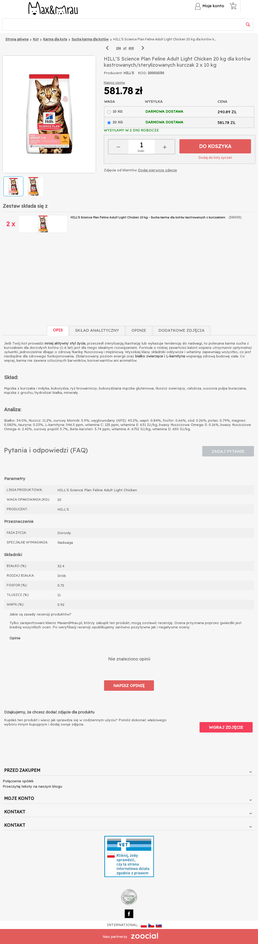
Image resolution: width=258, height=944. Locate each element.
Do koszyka (215, 146)
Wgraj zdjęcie (226, 727)
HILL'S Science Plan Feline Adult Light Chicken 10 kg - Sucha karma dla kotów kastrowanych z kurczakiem (148, 217)
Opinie (138, 330)
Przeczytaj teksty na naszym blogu (32, 786)
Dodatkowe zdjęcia (182, 330)
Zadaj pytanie (228, 451)
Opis (58, 330)
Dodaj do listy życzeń (215, 158)
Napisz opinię (114, 83)
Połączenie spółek (18, 781)
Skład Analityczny (97, 330)
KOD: (142, 73)
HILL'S (129, 73)
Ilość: (141, 151)
